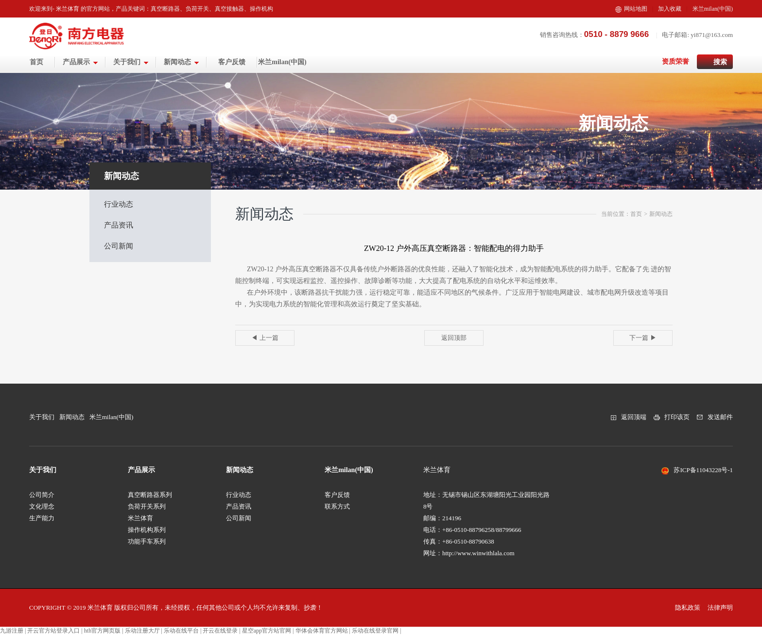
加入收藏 (669, 8)
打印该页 (677, 417)
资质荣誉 (675, 61)
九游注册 (11, 630)
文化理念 (41, 506)
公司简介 (41, 494)
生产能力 (41, 518)
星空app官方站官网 (266, 630)
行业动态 (118, 204)
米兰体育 (140, 518)
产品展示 (80, 62)
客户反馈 (231, 62)
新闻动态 (181, 62)
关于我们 (131, 62)
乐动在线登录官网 (375, 630)
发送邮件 (720, 417)
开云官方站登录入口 (53, 630)
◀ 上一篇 (264, 337)
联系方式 (337, 506)
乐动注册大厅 (142, 630)
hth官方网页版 (102, 630)
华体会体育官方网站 (321, 630)
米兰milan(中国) (713, 8)
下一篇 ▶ (642, 337)
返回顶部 (454, 337)
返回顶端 (633, 417)
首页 (36, 62)
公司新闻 (118, 246)
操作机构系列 (147, 529)
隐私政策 (687, 607)
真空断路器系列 (150, 494)
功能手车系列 (147, 541)
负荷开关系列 (147, 506)
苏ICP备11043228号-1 (703, 470)
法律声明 (720, 607)
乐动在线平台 (181, 630)
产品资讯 (118, 225)
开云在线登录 (220, 630)
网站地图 (631, 8)
